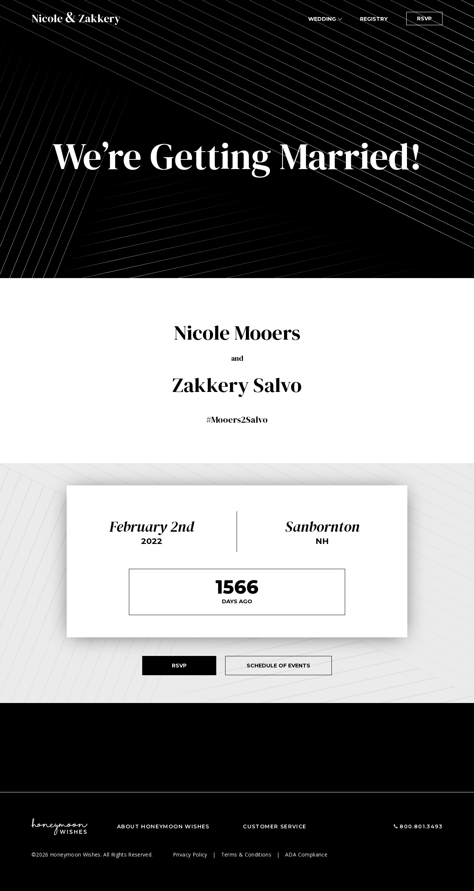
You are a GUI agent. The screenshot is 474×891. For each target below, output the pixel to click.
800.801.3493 (421, 826)
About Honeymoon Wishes (163, 826)
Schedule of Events (278, 665)
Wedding (322, 19)
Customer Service (274, 826)
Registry (374, 19)
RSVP (424, 18)
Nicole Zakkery (75, 18)
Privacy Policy (191, 854)
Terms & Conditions (247, 854)
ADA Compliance (306, 854)
